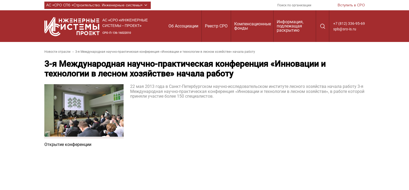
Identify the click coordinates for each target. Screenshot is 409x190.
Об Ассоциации (183, 25)
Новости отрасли (57, 52)
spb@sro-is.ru (344, 29)
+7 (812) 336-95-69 (349, 23)
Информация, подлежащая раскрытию (290, 26)
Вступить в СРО (351, 5)
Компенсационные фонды (252, 26)
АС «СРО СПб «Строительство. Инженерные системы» (97, 5)
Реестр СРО (216, 25)
